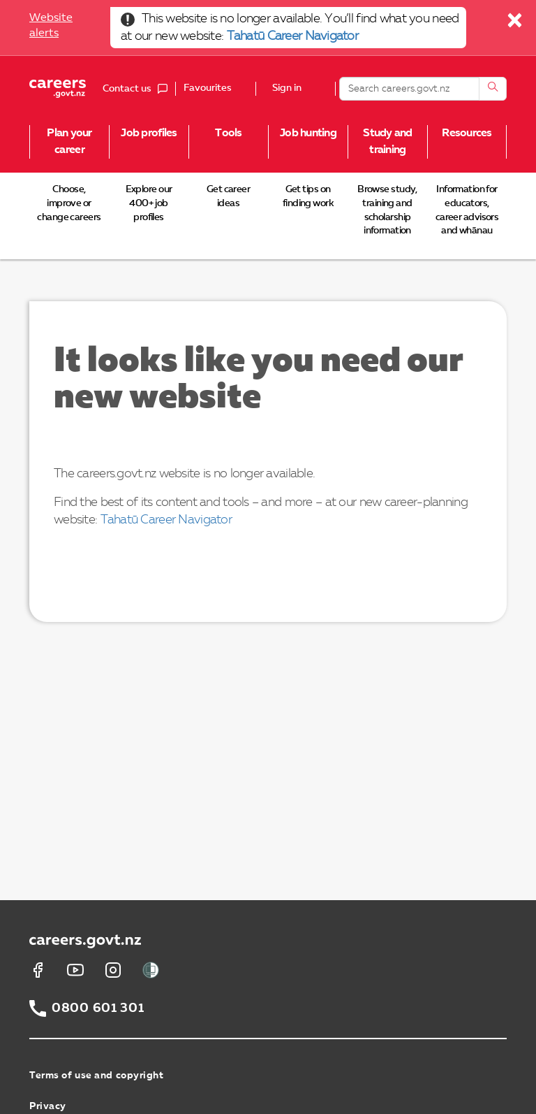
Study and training (387, 142)
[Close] (515, 23)
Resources (467, 133)
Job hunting (308, 133)
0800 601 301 (98, 1008)
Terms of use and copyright (96, 1075)
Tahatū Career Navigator (292, 36)
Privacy (47, 1106)
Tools (228, 133)
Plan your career (69, 142)
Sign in (287, 89)
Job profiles (149, 133)
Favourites (208, 88)
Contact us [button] (139, 89)
